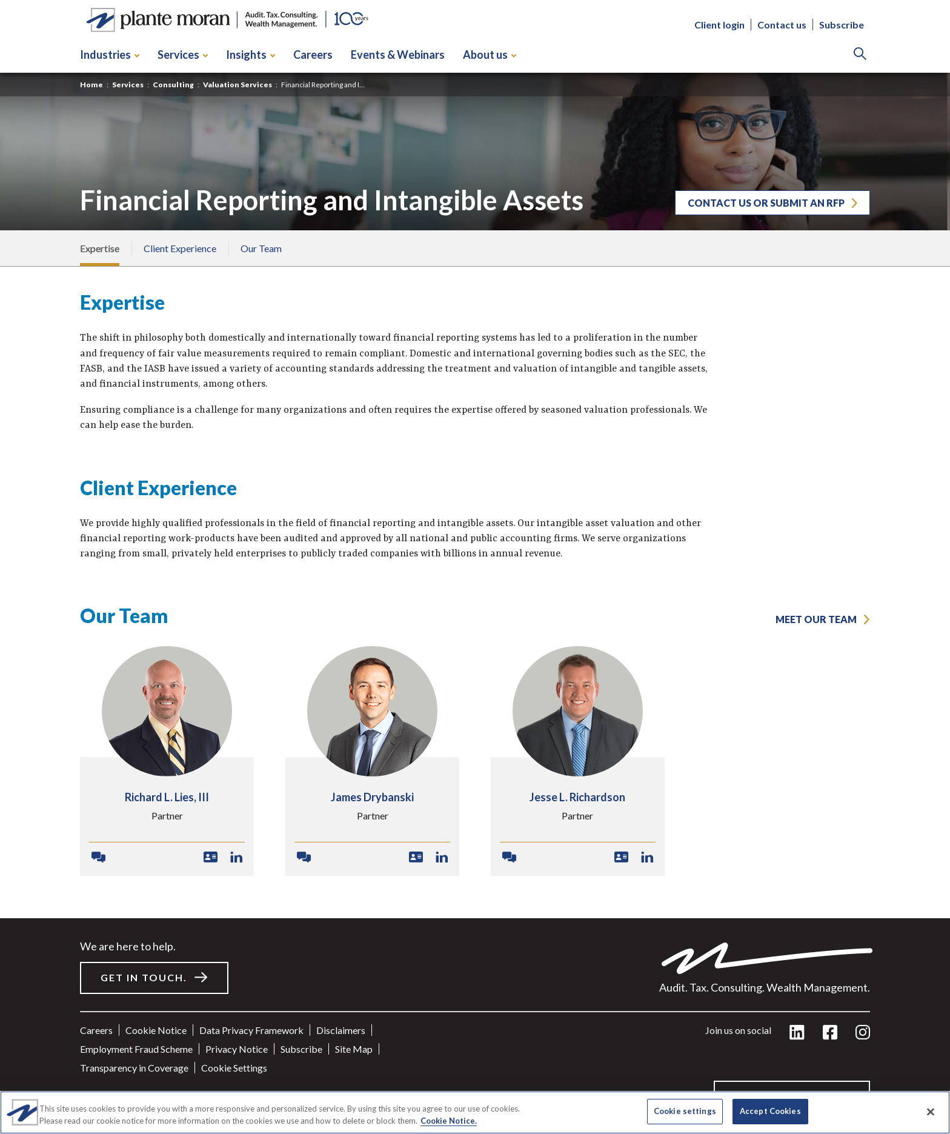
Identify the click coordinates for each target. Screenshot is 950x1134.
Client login (719, 24)
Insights (250, 54)
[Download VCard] (210, 858)
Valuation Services (237, 84)
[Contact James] (303, 858)
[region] (475, 1112)
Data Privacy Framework (251, 1030)
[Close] (930, 1111)
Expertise (99, 248)
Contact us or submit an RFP (766, 202)
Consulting (173, 84)
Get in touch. (144, 977)
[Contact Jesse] (509, 858)
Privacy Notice (236, 1049)
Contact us (781, 24)
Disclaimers (340, 1030)
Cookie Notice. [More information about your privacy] (448, 1121)
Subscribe (841, 24)
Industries (109, 54)
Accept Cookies (770, 1111)
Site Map (354, 1049)
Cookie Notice (156, 1030)
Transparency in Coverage (134, 1067)
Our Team (261, 248)
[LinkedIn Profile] (236, 858)
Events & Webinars (398, 54)
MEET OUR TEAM (816, 619)
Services (183, 54)
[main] (475, 567)
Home (91, 84)
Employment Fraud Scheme (136, 1049)
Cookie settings (234, 1067)
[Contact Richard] (98, 858)
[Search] (860, 54)
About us (489, 54)
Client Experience (180, 248)
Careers (313, 54)
